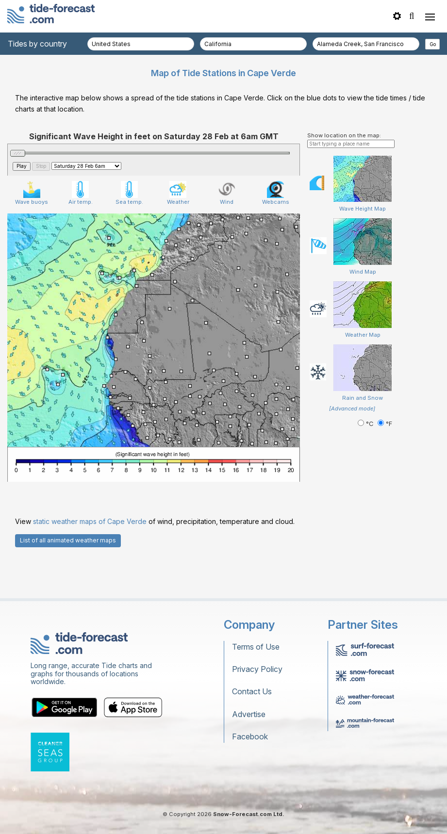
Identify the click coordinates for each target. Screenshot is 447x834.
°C (366, 423)
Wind (226, 193)
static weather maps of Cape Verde (90, 521)
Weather (178, 193)
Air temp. (80, 193)
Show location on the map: (344, 135)
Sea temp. (129, 193)
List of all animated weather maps (68, 540)
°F (385, 423)
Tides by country (37, 44)
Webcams (275, 193)
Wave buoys (31, 193)
